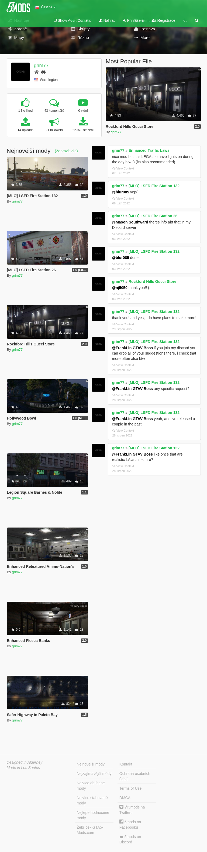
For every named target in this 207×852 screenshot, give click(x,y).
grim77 (41, 65)
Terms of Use (130, 788)
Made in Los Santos (23, 768)
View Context (123, 168)
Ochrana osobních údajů (134, 776)
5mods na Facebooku (130, 824)
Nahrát (107, 20)
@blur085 (120, 192)
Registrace (163, 20)
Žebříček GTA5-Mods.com (90, 830)
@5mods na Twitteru (132, 810)
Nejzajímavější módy (94, 773)
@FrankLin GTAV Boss (132, 348)
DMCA (124, 798)
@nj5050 (119, 288)
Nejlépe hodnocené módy (93, 815)
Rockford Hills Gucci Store (152, 281)
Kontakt (125, 764)
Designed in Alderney (25, 762)
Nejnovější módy (91, 764)
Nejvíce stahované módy (92, 800)
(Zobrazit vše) (66, 151)
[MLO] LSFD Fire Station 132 (154, 186)
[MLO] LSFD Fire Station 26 (153, 216)
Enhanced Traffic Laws (149, 150)
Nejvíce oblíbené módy (91, 785)
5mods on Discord (130, 839)
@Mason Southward (130, 222)
